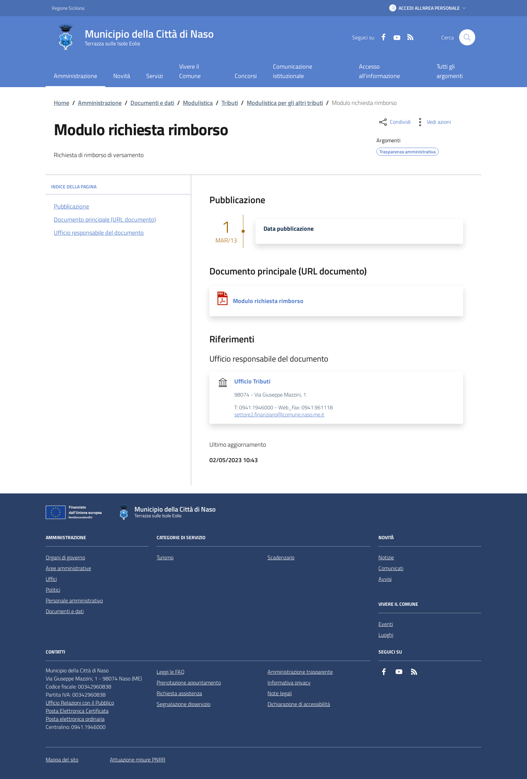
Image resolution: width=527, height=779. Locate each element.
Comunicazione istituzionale (292, 71)
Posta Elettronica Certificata (77, 711)
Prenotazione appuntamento (189, 682)
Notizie (386, 557)
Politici (53, 590)
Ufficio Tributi (252, 381)
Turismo (165, 557)
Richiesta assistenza (179, 693)
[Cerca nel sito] (467, 37)
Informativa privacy (289, 682)
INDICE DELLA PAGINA (118, 186)
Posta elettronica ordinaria (75, 719)
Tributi (229, 102)
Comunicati (390, 568)
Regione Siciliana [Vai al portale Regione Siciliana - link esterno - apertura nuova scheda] (68, 7)
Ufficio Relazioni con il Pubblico (80, 703)
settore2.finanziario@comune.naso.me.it (279, 414)
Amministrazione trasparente (300, 672)
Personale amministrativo (74, 600)
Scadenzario (281, 557)
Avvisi (385, 579)
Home (61, 102)
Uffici (51, 579)
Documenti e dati (152, 102)
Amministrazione (100, 102)
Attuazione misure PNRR (137, 759)
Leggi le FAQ (171, 672)
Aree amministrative (68, 568)
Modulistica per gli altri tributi (285, 102)
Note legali (280, 693)
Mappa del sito (62, 759)
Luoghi (385, 635)
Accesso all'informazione (379, 71)
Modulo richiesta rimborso (268, 301)
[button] (428, 8)
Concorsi (246, 75)
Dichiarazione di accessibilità (299, 704)
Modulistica (198, 102)
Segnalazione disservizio (183, 704)
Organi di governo (65, 557)
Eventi (385, 624)
